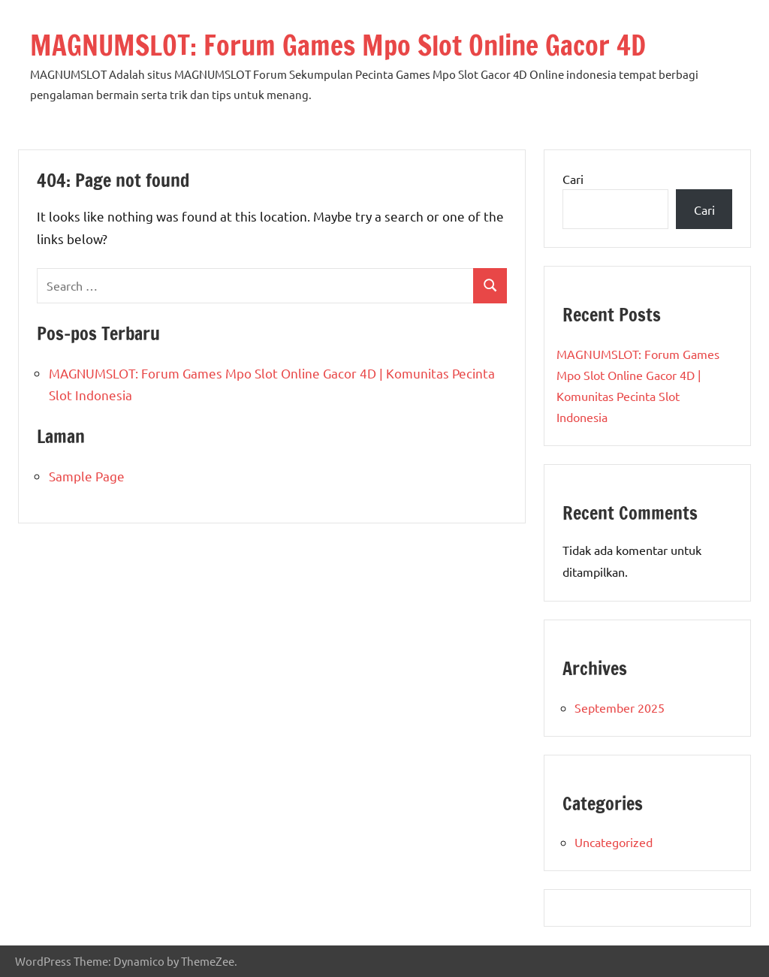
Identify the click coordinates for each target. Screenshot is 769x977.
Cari (573, 178)
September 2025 (619, 707)
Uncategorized (613, 841)
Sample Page (87, 476)
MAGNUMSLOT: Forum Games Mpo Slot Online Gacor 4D (338, 45)
